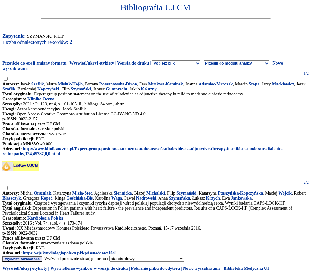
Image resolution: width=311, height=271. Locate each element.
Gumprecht (116, 89)
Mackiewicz (283, 84)
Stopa (254, 84)
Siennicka (123, 193)
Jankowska (241, 198)
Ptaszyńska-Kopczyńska (240, 193)
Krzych (213, 198)
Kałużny (149, 89)
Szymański (81, 89)
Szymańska (179, 198)
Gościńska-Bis (80, 198)
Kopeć (46, 198)
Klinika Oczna (41, 99)
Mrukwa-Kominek (165, 84)
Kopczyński (48, 89)
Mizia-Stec (82, 193)
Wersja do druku (133, 63)
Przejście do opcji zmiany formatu (34, 63)
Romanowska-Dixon (118, 84)
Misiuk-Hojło (70, 84)
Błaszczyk (11, 198)
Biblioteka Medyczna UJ (246, 268)
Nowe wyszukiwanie (201, 268)
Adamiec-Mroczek (216, 84)
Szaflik (37, 84)
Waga (116, 198)
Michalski (155, 193)
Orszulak (42, 193)
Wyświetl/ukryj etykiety (91, 63)
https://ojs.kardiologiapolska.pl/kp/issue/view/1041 (70, 253)
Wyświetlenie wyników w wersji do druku (89, 268)
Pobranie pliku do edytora (155, 268)
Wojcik (285, 193)
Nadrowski (146, 198)
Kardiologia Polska (45, 218)
